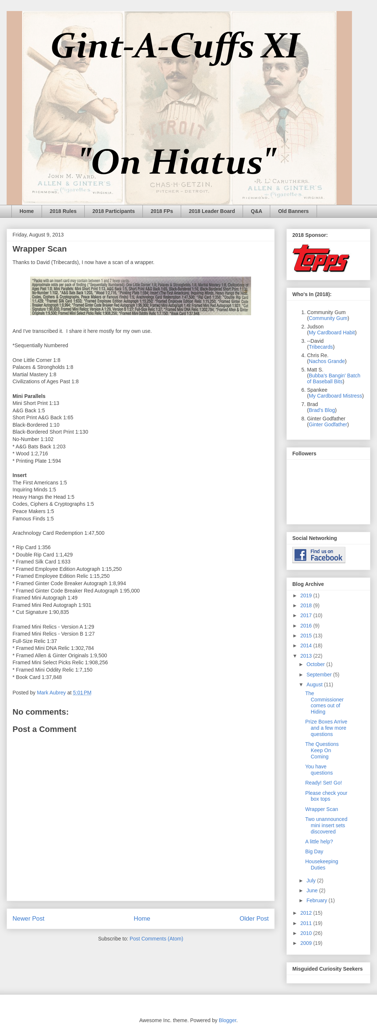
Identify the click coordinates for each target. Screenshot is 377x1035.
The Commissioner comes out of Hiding (324, 702)
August (315, 684)
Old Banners (293, 211)
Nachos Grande (327, 361)
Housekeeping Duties (321, 864)
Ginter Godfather (328, 424)
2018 (306, 605)
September (319, 674)
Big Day (314, 851)
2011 (306, 923)
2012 (306, 913)
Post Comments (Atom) (156, 939)
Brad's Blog (322, 410)
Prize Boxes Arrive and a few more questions (326, 728)
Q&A (256, 211)
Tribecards (321, 347)
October (316, 664)
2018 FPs (162, 211)
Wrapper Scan (321, 809)
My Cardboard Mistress (335, 396)
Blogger (227, 1020)
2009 (306, 943)
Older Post (254, 918)
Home (27, 211)
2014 (306, 645)
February (317, 900)
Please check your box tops (326, 796)
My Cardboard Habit (332, 332)
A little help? (319, 841)
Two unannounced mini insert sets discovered (326, 825)
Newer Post (29, 918)
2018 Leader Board (212, 211)
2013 (306, 656)
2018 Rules (63, 211)
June (312, 890)
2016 (306, 626)
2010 (306, 933)
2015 (306, 636)
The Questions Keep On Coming (322, 750)
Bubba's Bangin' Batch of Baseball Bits (333, 378)
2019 (306, 595)
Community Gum (328, 318)
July (311, 880)
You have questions (319, 770)
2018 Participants (113, 211)
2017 (306, 615)
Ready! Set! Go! (323, 783)
